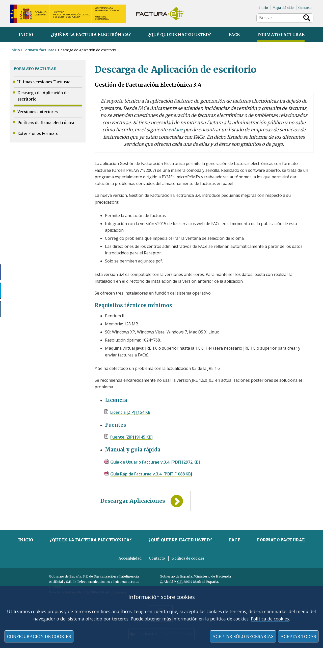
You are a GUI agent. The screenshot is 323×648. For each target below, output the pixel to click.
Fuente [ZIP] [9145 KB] (131, 437)
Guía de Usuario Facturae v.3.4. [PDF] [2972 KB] (155, 462)
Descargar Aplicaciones (132, 500)
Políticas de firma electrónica (45, 122)
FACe (234, 34)
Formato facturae (281, 34)
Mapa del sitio (283, 8)
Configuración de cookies (39, 636)
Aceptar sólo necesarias (243, 636)
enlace (175, 130)
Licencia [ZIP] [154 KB (130, 412)
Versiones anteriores (37, 111)
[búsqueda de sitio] (279, 18)
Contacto (305, 8)
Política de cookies (270, 619)
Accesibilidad (130, 558)
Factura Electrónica (160, 14)
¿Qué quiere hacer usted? (179, 34)
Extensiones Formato (37, 133)
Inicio (263, 8)
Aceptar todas (298, 636)
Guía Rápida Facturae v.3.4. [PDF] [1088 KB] (151, 474)
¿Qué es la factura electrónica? (91, 34)
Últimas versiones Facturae (43, 82)
